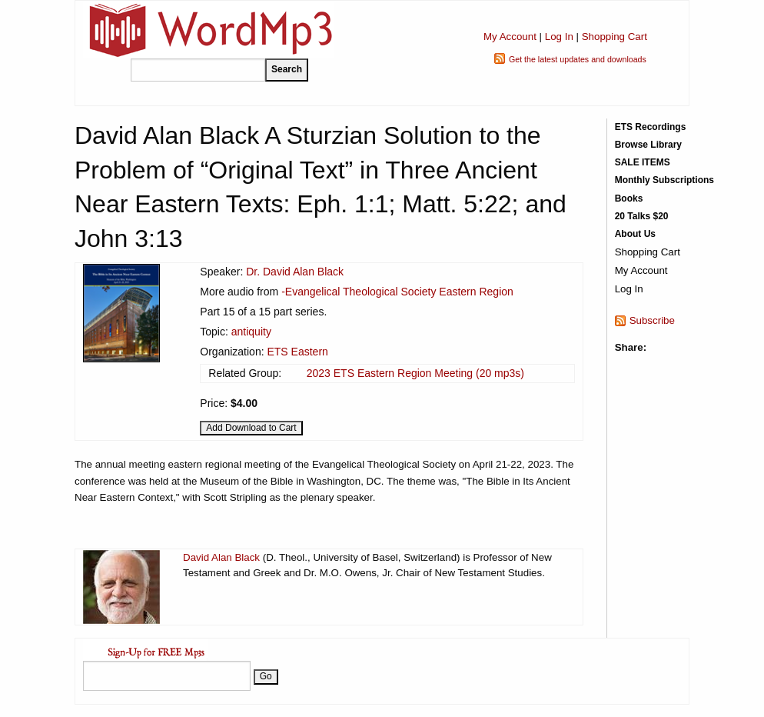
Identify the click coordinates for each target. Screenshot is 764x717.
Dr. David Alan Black (295, 271)
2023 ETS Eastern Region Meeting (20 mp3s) (415, 373)
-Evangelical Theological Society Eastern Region (397, 291)
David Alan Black (221, 557)
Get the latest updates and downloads (577, 59)
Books (629, 198)
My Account (509, 36)
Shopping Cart (614, 36)
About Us (635, 233)
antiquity (251, 331)
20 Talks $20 (642, 216)
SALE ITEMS (642, 162)
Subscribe (652, 320)
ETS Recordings (650, 127)
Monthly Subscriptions (664, 180)
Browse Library (648, 144)
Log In (559, 36)
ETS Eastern (297, 351)
